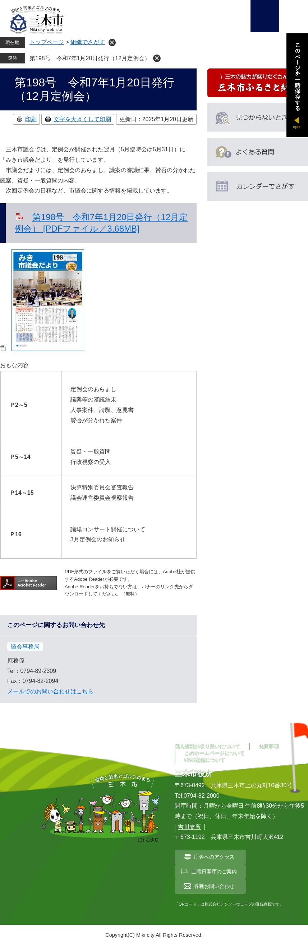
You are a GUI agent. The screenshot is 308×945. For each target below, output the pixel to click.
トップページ (46, 42)
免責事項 (269, 746)
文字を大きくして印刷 (82, 119)
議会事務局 (25, 647)
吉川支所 (189, 827)
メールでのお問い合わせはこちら (50, 691)
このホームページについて (214, 753)
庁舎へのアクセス (214, 857)
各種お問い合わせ (214, 886)
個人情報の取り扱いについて (207, 746)
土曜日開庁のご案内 (214, 871)
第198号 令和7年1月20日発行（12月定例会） (89, 58)
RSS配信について (204, 760)
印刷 (31, 119)
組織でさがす (87, 42)
